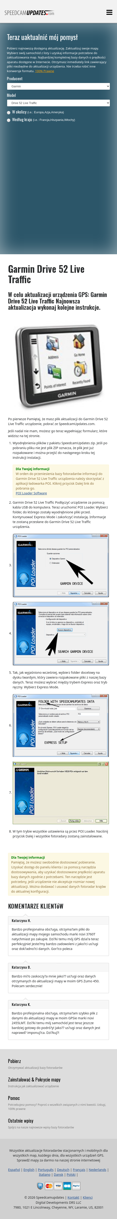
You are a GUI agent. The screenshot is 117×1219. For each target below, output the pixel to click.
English (28, 1169)
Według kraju (41, 119)
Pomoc (14, 1097)
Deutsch (63, 1169)
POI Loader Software (31, 493)
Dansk (58, 1174)
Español (14, 1169)
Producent (15, 78)
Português (46, 1169)
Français (79, 1169)
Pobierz (14, 1060)
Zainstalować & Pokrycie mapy (34, 1079)
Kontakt (73, 1197)
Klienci (88, 1197)
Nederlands (97, 1169)
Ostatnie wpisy (20, 1120)
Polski (71, 1174)
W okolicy (35, 112)
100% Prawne (44, 71)
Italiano (44, 1174)
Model (11, 95)
